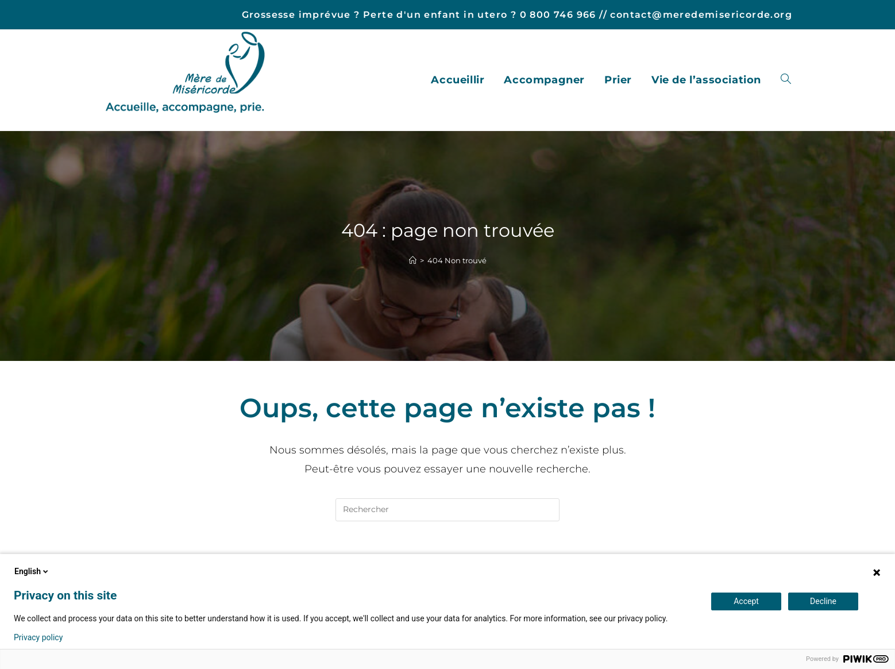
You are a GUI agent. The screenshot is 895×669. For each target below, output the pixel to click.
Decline (823, 601)
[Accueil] (412, 260)
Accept (746, 601)
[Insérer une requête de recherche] (447, 509)
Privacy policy (38, 637)
